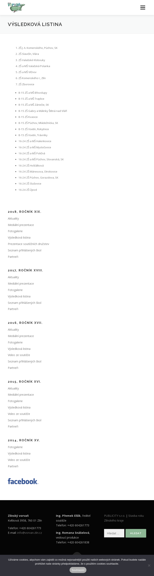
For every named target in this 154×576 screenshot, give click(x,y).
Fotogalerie (15, 231)
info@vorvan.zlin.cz (29, 533)
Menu (142, 7)
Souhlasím (78, 570)
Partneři (13, 257)
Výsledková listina (19, 237)
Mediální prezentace (21, 225)
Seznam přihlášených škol (24, 250)
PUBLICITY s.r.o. (114, 516)
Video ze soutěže (19, 355)
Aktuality (13, 218)
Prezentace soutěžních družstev (28, 244)
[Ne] (149, 565)
